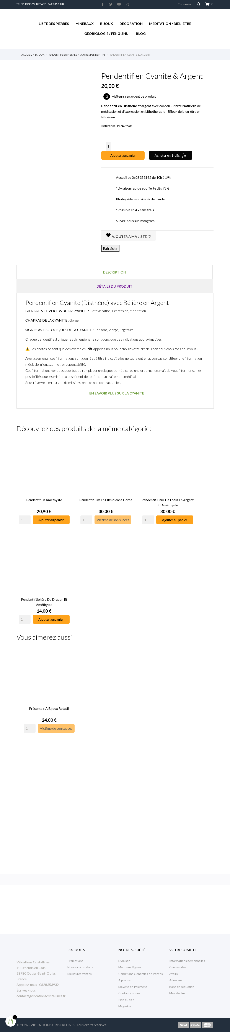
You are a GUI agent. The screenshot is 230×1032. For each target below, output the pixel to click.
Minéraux (84, 23)
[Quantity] (25, 516)
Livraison (124, 961)
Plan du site (126, 999)
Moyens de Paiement (132, 987)
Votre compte (183, 950)
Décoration (131, 23)
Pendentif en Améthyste (44, 496)
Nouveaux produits (80, 967)
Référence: (108, 125)
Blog (141, 33)
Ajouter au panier (123, 155)
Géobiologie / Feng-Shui (106, 33)
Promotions (75, 961)
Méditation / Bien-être (170, 23)
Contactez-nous (129, 993)
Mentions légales (130, 967)
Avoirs (173, 974)
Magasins (124, 1006)
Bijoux (106, 23)
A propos (124, 980)
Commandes (177, 967)
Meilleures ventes (79, 974)
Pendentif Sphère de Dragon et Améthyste (44, 594)
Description (114, 272)
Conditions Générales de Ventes (140, 974)
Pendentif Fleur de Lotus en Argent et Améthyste (168, 498)
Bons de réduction (181, 987)
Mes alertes (177, 993)
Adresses (175, 980)
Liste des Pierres (54, 23)
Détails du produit (114, 286)
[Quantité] (108, 146)
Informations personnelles (187, 961)
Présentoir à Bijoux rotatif (49, 697)
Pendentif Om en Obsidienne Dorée (105, 496)
